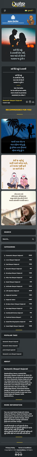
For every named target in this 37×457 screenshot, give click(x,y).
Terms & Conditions (24, 448)
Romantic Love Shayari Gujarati (12, 354)
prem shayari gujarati (9, 350)
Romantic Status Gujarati (10, 346)
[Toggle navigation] (4, 10)
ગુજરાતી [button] (29, 10)
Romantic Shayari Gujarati (12, 100)
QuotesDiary (21, 450)
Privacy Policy (10, 448)
